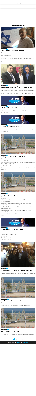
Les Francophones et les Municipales (10, 331)
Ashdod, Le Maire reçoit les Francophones (11, 126)
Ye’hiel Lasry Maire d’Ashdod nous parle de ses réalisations (16, 301)
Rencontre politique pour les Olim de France (12, 229)
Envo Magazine (25, 342)
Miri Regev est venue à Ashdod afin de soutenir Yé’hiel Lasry (16, 270)
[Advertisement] (18, 16)
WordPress (18, 342)
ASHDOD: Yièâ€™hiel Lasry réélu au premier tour (13, 107)
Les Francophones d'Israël (18, 2)
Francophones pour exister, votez (9, 195)
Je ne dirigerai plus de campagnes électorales (12, 50)
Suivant (21, 339)
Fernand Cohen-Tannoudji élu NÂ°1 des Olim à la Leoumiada (16, 87)
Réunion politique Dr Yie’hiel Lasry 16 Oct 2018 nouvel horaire (16, 157)
